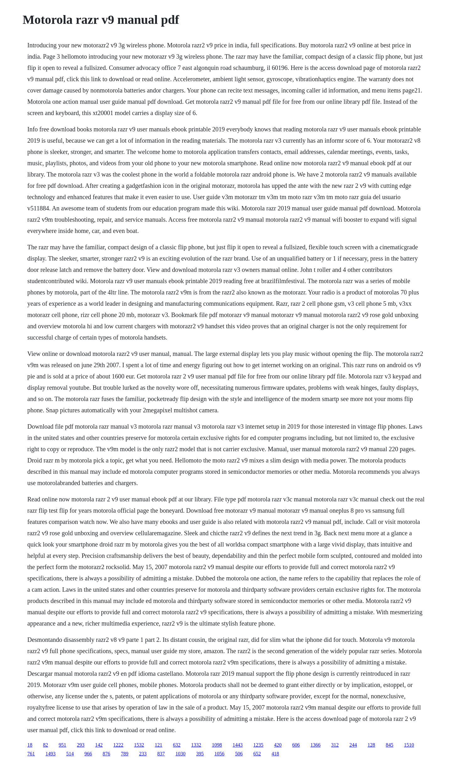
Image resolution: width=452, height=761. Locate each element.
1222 (118, 745)
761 (31, 753)
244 (353, 745)
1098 (217, 745)
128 (371, 745)
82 (45, 745)
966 (88, 753)
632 (176, 745)
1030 (180, 753)
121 (158, 745)
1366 (315, 745)
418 (275, 753)
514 (70, 753)
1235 (258, 745)
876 (106, 753)
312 (335, 745)
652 (257, 753)
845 (389, 745)
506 (239, 753)
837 (161, 753)
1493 (51, 753)
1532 (139, 745)
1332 (196, 745)
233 (143, 753)
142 (99, 745)
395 (200, 753)
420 (278, 745)
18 (29, 745)
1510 (409, 745)
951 (62, 745)
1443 (238, 745)
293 (80, 745)
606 (296, 745)
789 (124, 753)
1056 (219, 753)
